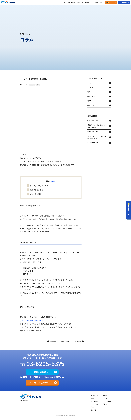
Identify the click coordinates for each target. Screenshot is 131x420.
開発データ (90, 107)
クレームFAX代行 (34, 195)
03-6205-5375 (45, 363)
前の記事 (52, 341)
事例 (38, 86)
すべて (89, 85)
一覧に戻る (65, 341)
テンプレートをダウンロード (41, 382)
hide (53, 183)
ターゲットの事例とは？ (37, 187)
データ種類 (85, 2)
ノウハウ (90, 89)
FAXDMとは (71, 2)
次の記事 (79, 341)
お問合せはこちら (41, 372)
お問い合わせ (107, 401)
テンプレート (111, 2)
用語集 (105, 395)
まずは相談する (123, 2)
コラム (32, 86)
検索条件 (90, 102)
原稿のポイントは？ (36, 191)
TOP (64, 2)
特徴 (78, 2)
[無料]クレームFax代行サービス (31, 322)
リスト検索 (94, 2)
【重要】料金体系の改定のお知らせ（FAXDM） (96, 128)
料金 (101, 2)
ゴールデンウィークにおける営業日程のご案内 (96, 139)
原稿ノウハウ (91, 98)
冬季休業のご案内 (92, 122)
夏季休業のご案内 (92, 133)
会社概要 (105, 404)
